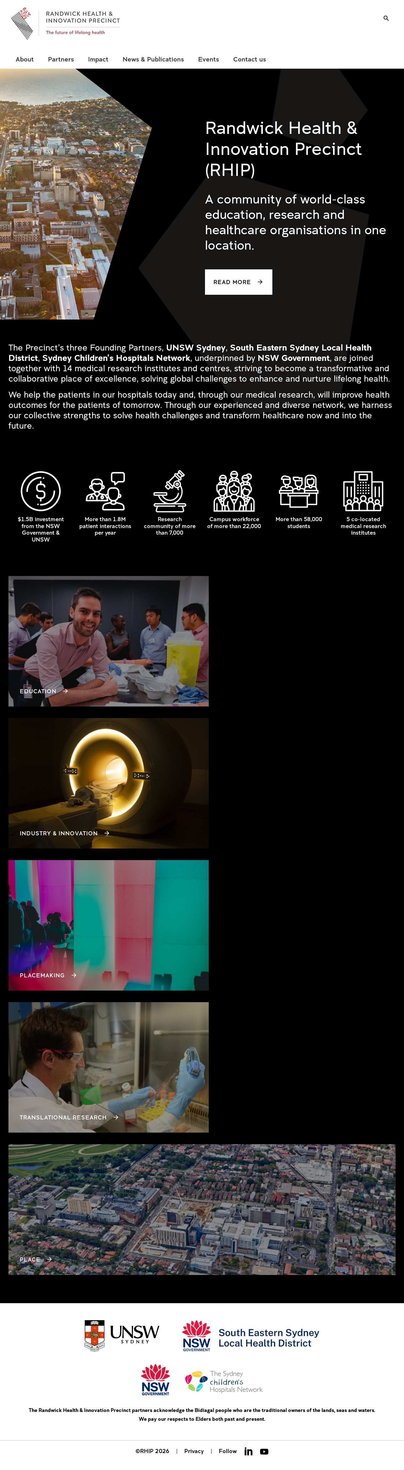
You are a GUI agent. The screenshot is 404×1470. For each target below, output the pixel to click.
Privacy (194, 1450)
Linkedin (248, 1451)
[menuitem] (24, 59)
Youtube (264, 1451)
